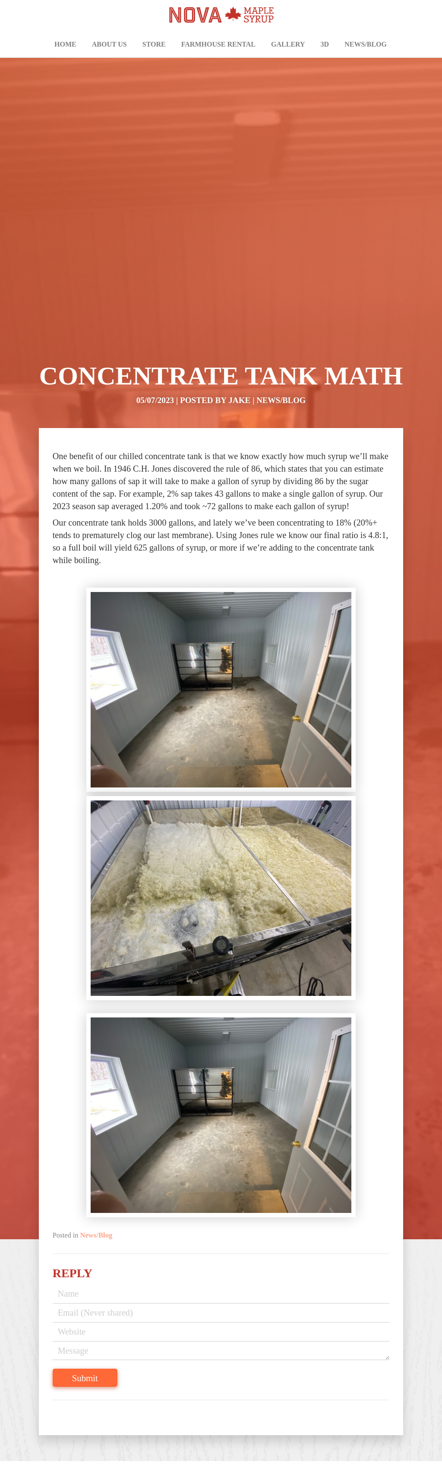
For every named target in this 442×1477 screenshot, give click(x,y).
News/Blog (365, 44)
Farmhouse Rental (218, 44)
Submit (94, 1367)
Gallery (288, 44)
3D (325, 44)
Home (65, 44)
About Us (109, 44)
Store (154, 44)
